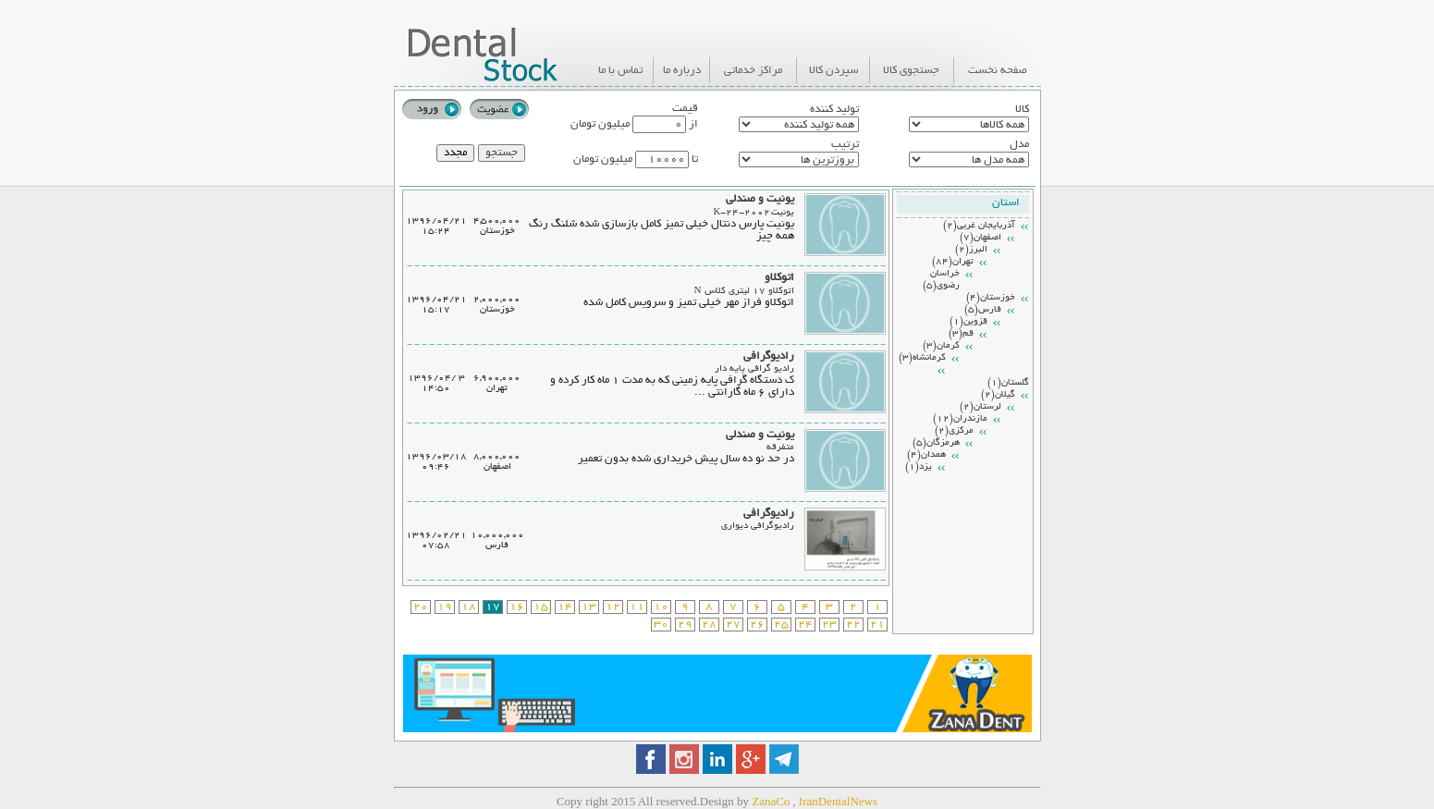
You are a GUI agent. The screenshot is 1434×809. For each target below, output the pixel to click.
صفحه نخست (997, 71)
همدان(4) (926, 455)
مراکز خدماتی (753, 71)
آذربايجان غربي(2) (979, 226)
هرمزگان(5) (936, 443)
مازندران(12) (960, 419)
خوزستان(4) (990, 298)
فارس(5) (982, 310)
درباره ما (682, 71)
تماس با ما (620, 71)
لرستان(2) (980, 407)
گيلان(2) (998, 395)
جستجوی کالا (911, 71)
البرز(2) (971, 250)
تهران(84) (953, 262)
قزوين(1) (968, 322)
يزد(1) (918, 467)
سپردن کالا (833, 71)
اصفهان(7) (980, 238)
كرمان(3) (941, 346)
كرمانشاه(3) (922, 358)
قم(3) (961, 334)
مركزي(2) (954, 431)
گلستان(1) (1008, 383)
